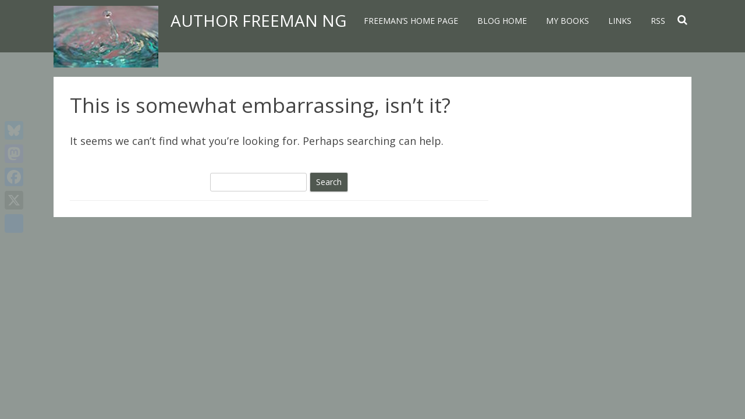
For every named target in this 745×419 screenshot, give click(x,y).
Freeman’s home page (411, 20)
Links (620, 20)
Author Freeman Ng (258, 20)
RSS (658, 20)
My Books (567, 20)
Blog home (502, 20)
